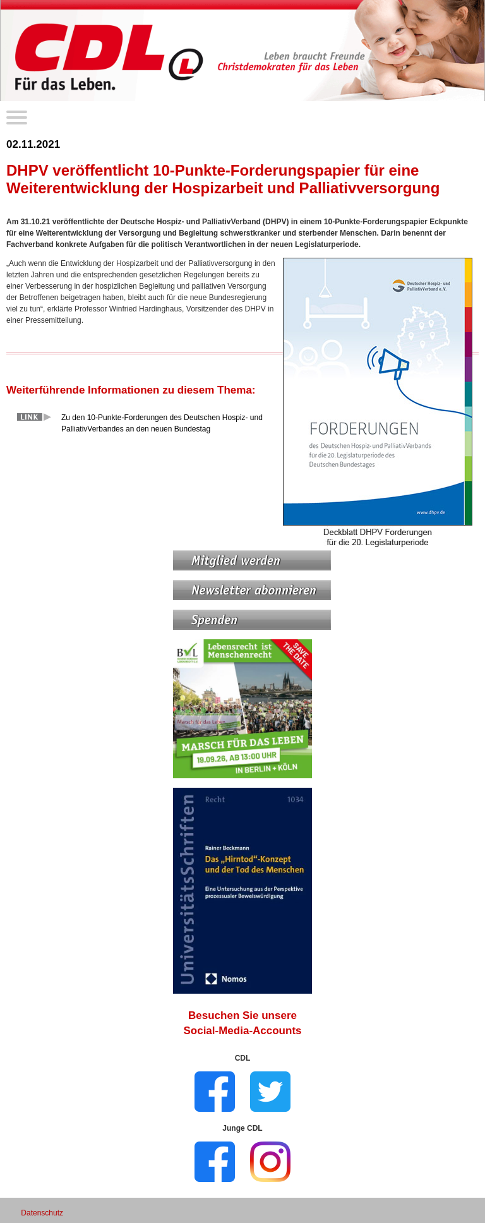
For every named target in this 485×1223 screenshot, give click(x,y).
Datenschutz (42, 1212)
